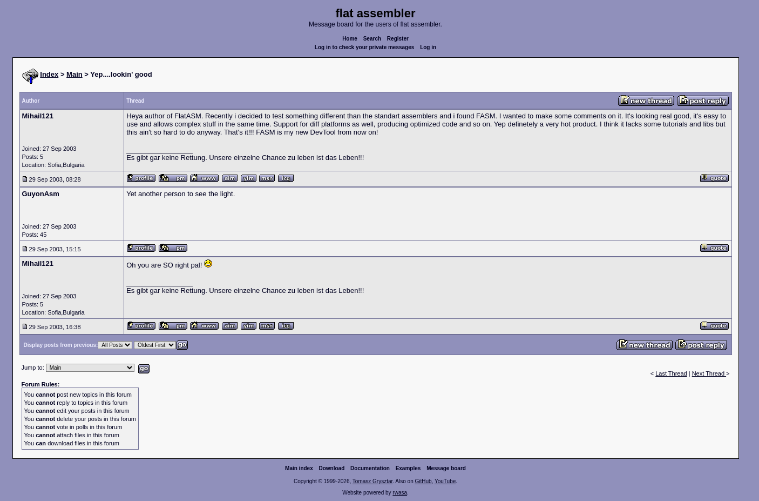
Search (372, 39)
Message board (446, 468)
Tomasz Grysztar (372, 481)
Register (398, 39)
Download (332, 468)
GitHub (423, 481)
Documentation (370, 468)
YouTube (445, 481)
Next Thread (709, 373)
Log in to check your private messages (365, 47)
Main (74, 74)
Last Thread (671, 373)
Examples (408, 468)
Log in (428, 47)
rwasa (399, 493)
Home (349, 39)
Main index (299, 468)
